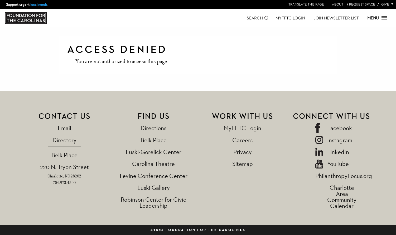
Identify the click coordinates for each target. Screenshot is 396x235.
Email (64, 128)
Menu (377, 18)
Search (255, 18)
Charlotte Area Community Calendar (341, 197)
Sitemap (242, 163)
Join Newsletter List (336, 18)
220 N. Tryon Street (64, 167)
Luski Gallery (153, 187)
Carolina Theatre (153, 163)
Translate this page (306, 4)
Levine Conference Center (153, 176)
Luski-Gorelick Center (153, 152)
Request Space (362, 4)
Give (386, 4)
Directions (153, 128)
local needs (38, 4)
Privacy (242, 152)
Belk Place (64, 155)
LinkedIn (338, 152)
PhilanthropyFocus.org (343, 176)
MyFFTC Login (290, 18)
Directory (64, 140)
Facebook (339, 128)
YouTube (338, 163)
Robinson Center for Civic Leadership (153, 202)
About (337, 4)
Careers (242, 140)
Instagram (339, 140)
